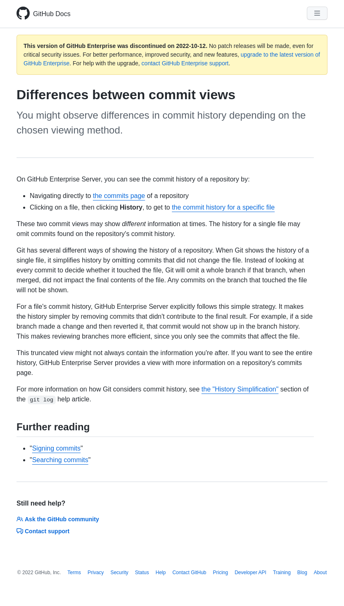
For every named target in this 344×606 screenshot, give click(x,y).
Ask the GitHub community (58, 519)
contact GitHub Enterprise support (185, 63)
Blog (302, 572)
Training (282, 572)
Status (142, 572)
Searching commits (60, 459)
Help (161, 572)
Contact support (43, 531)
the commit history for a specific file (223, 207)
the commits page (119, 195)
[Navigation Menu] (317, 13)
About (320, 572)
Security (119, 572)
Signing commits (56, 448)
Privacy (96, 572)
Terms (74, 572)
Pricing (220, 572)
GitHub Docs (52, 13)
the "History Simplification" (240, 389)
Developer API (250, 572)
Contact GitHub (189, 572)
